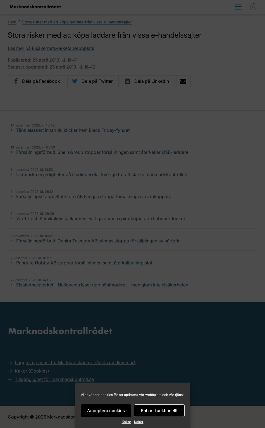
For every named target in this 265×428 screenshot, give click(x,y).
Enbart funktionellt (159, 410)
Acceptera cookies (106, 410)
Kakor (126, 422)
